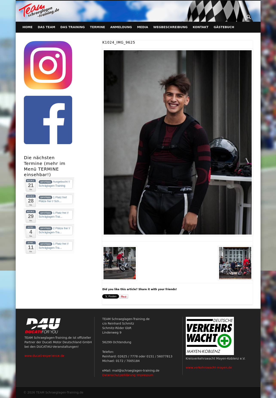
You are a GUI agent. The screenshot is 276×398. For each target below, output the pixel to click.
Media (142, 27)
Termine (97, 27)
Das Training (72, 27)
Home (28, 27)
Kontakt (201, 27)
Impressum (145, 375)
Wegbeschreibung (170, 27)
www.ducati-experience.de (44, 355)
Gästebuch (224, 27)
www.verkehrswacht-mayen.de (209, 367)
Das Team (46, 27)
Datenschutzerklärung (119, 375)
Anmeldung (121, 27)
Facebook (239, 17)
